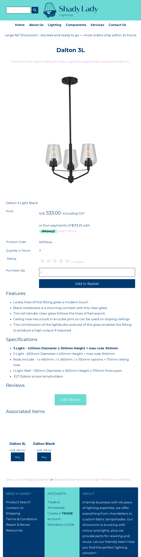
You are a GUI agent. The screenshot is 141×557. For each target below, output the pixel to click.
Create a (54, 513)
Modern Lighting (67, 61)
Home (20, 25)
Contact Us (117, 25)
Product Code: (16, 242)
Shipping (13, 513)
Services (97, 25)
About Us (36, 25)
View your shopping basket (27, 479)
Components (76, 25)
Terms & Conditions (21, 519)
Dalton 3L (123, 61)
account (54, 519)
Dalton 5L (18, 444)
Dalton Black (44, 444)
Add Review (70, 400)
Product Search (18, 502)
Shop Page (32, 61)
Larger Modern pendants (97, 61)
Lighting (54, 25)
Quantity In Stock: (18, 250)
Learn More (67, 231)
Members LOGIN (60, 524)
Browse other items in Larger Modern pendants (92, 479)
